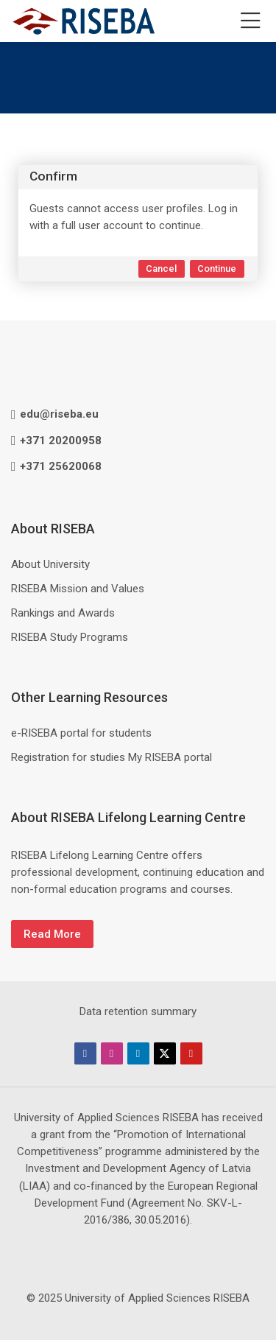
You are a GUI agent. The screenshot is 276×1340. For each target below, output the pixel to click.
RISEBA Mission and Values (77, 588)
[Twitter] (165, 1053)
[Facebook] (85, 1053)
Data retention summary (138, 1011)
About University (50, 564)
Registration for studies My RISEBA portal (111, 757)
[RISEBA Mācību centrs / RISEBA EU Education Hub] (84, 21)
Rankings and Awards (63, 613)
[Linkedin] (138, 1053)
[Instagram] (112, 1053)
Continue (216, 268)
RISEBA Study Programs (69, 637)
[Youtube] (191, 1053)
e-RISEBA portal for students (81, 733)
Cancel (161, 268)
